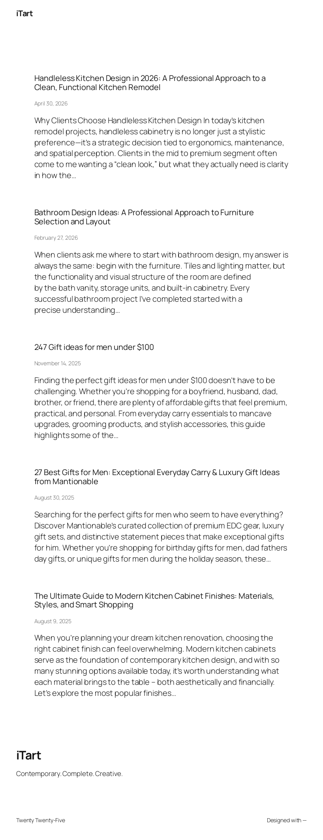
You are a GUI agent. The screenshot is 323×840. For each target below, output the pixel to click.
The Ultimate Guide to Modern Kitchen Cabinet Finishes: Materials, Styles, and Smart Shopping (154, 600)
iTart (24, 13)
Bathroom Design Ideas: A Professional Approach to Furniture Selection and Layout (144, 217)
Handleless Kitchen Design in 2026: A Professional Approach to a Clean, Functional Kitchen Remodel (150, 83)
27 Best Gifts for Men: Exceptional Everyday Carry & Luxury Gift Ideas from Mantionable (157, 477)
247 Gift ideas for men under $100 (94, 347)
